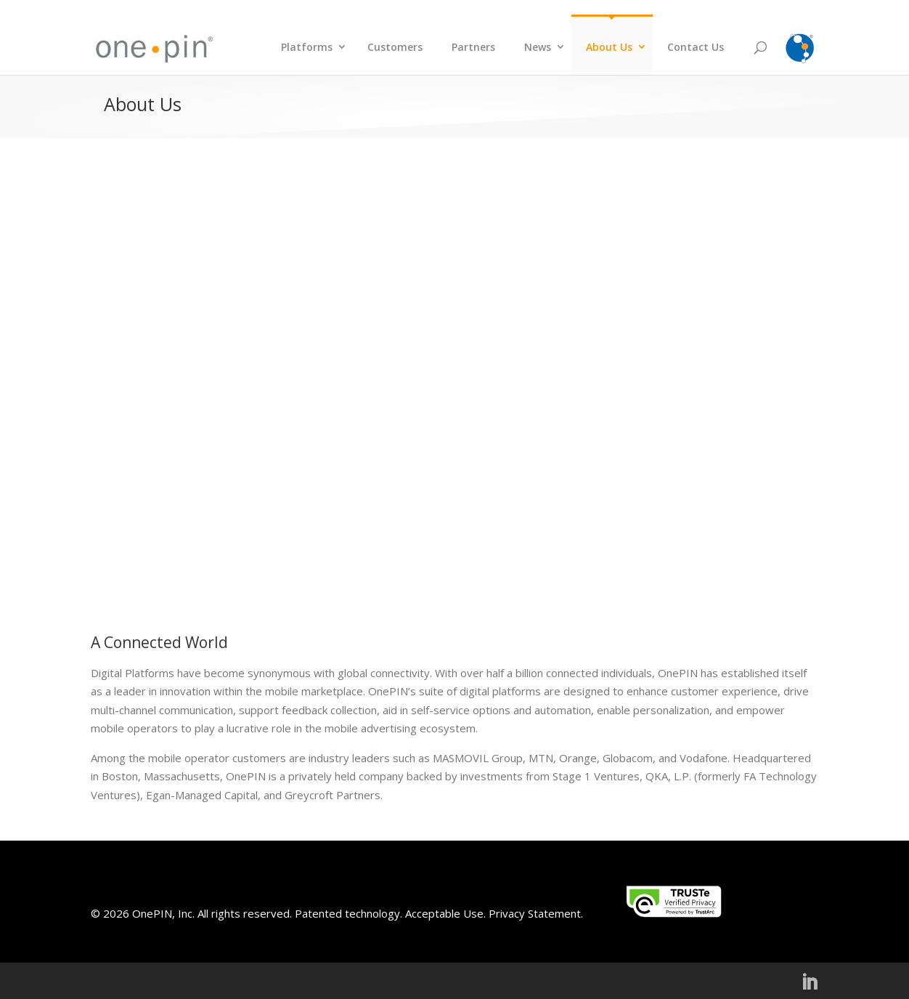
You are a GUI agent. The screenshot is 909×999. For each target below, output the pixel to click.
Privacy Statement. (536, 913)
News (537, 47)
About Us (609, 47)
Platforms (307, 47)
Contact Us (695, 47)
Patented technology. (348, 913)
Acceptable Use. (444, 913)
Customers (395, 47)
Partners (473, 47)
